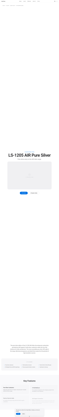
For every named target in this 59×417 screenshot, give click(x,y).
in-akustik (7, 5)
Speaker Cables (12, 5)
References (29, 1)
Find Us (38, 1)
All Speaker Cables (34, 193)
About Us (34, 1)
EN (54, 1)
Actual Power (3, 1)
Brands (20, 1)
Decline (23, 413)
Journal (24, 1)
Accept (18, 413)
